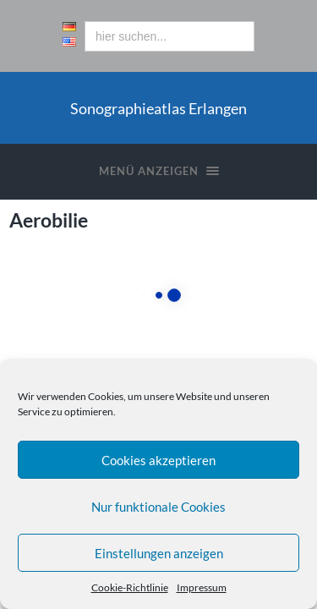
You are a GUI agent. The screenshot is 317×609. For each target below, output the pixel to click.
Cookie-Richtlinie (129, 587)
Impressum (202, 587)
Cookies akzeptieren (158, 460)
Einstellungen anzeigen (159, 553)
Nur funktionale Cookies (158, 506)
